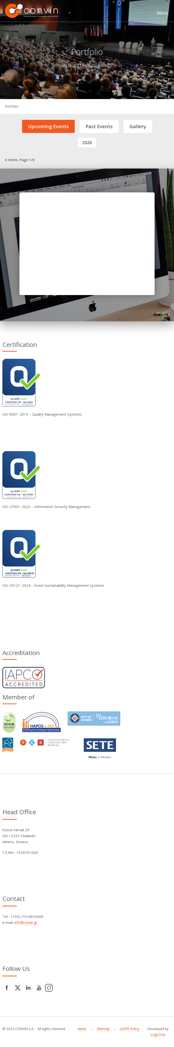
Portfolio (11, 106)
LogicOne (158, 1034)
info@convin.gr (25, 922)
